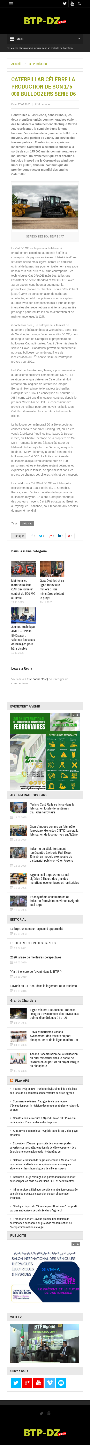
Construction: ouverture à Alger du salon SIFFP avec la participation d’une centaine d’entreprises (43, 1120)
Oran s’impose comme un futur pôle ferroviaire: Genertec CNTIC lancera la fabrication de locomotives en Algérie (54, 830)
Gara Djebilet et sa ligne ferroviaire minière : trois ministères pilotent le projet (52, 589)
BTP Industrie (38, 63)
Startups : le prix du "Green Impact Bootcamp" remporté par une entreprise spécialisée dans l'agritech (43, 1208)
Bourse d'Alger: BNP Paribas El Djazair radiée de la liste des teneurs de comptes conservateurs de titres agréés (43, 1090)
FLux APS (22, 1080)
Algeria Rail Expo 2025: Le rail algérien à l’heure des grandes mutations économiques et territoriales (54, 878)
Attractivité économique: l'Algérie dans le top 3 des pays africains (44, 1132)
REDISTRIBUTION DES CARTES (33, 943)
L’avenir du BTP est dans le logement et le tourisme (43, 986)
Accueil (16, 63)
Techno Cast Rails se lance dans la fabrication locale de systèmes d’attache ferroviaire (52, 808)
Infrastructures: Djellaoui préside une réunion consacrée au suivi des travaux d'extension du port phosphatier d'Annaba (44, 1193)
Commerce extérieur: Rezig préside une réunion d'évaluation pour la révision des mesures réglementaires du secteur (44, 1105)
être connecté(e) (37, 679)
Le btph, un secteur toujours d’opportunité (36, 929)
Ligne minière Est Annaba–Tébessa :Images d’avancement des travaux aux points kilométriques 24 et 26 (54, 1013)
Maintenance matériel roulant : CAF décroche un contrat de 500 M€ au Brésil (23, 589)
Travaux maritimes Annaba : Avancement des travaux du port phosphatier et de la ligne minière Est (54, 1036)
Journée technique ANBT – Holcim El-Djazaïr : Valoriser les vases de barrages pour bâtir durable (23, 637)
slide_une (27, 523)
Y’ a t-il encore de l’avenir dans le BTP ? (36, 971)
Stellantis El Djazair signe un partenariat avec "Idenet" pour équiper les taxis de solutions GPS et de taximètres (43, 1179)
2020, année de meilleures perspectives (35, 957)
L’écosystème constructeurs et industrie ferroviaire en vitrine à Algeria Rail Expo (54, 901)
